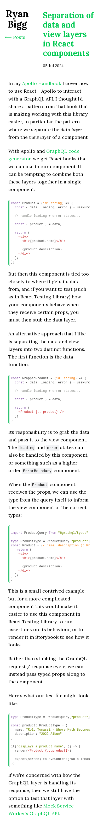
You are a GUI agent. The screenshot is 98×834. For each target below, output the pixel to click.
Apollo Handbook (41, 83)
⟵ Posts (15, 37)
